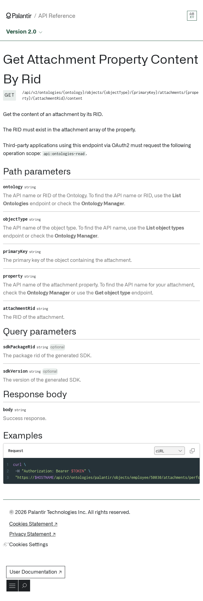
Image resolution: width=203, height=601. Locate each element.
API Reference (56, 16)
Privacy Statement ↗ (32, 534)
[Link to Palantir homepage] (19, 16)
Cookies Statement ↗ (33, 524)
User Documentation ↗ (36, 572)
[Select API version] (25, 32)
